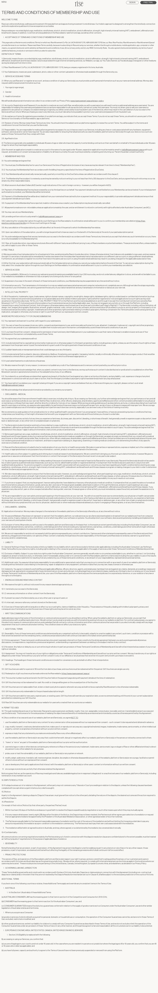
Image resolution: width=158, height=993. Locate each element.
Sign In (132, 3)
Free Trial (148, 3)
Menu (4, 2)
